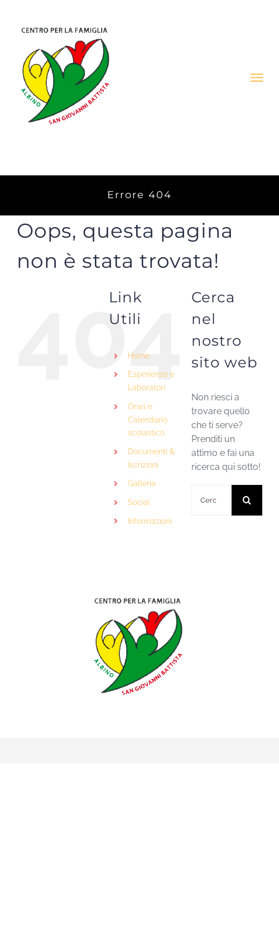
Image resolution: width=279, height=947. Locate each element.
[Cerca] (247, 500)
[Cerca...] (211, 500)
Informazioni (150, 521)
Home (139, 355)
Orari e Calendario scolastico (147, 420)
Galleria (142, 483)
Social (139, 502)
